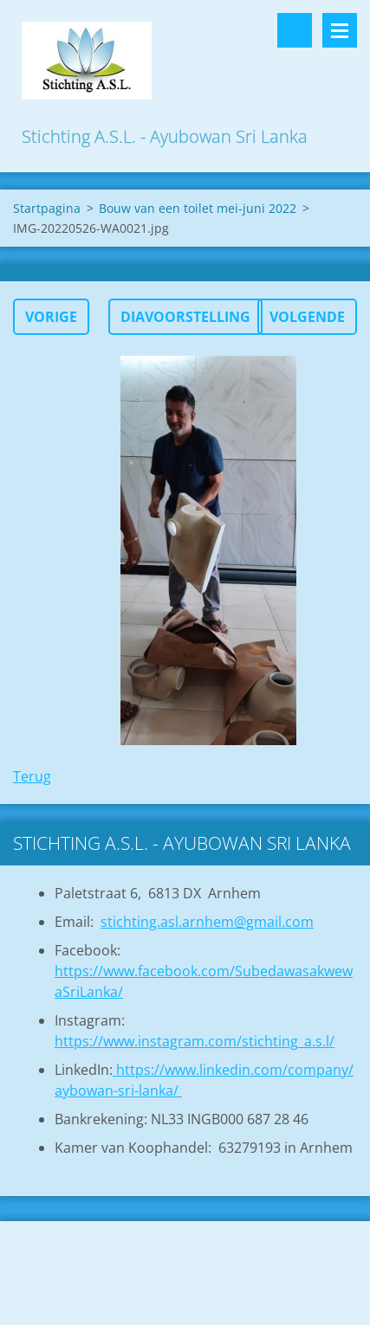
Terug (32, 776)
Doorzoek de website (294, 30)
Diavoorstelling (185, 316)
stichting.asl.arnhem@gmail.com (207, 921)
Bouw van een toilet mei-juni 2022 (197, 208)
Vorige (51, 316)
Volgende (307, 316)
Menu (339, 30)
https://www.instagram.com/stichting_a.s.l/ (194, 1041)
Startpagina (47, 208)
